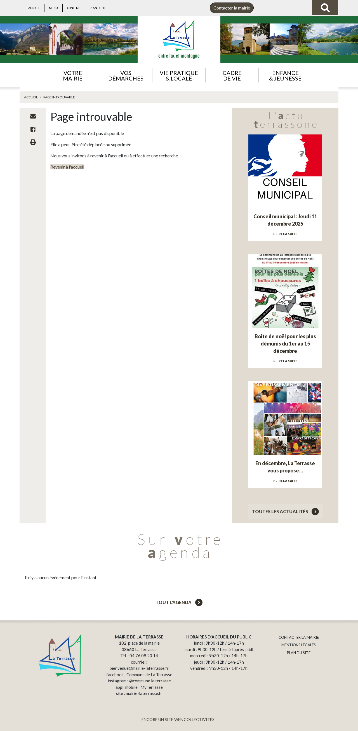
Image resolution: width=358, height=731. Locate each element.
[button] (72, 75)
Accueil (34, 8)
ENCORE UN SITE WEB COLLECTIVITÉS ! (179, 719)
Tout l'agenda (179, 602)
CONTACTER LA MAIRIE (299, 637)
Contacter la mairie (231, 7)
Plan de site (98, 8)
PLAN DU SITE (298, 652)
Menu (53, 8)
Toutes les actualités (285, 511)
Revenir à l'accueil (67, 166)
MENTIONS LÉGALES (298, 645)
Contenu (74, 8)
